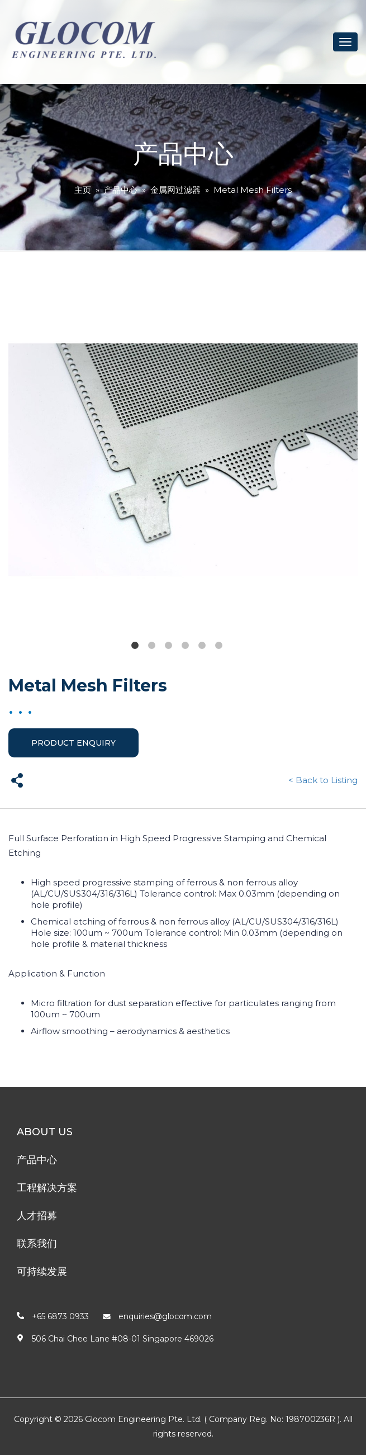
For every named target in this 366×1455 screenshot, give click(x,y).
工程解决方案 (47, 1188)
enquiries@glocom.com (165, 1316)
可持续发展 (42, 1272)
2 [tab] (151, 645)
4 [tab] (185, 645)
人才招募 (37, 1216)
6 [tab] (218, 645)
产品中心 (120, 189)
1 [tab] (134, 645)
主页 (82, 189)
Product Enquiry (73, 743)
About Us (45, 1132)
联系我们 (37, 1244)
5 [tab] (201, 645)
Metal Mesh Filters (252, 189)
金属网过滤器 (175, 189)
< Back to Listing (323, 780)
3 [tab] (168, 645)
